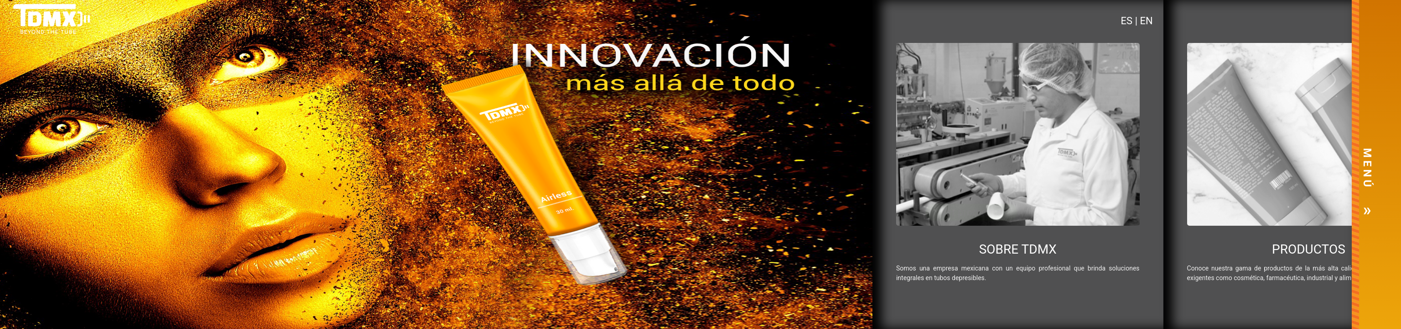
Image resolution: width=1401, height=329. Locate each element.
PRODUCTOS (1308, 249)
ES (1128, 21)
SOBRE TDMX (1018, 249)
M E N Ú (1367, 167)
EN (1146, 21)
